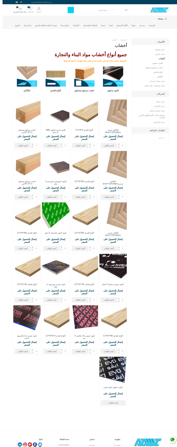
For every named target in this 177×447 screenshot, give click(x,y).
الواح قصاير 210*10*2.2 (53, 336)
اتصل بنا (114, 445)
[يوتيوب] (27, 444)
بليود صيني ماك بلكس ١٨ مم (81, 337)
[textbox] (89, 10)
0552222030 (61, 445)
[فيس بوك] (32, 444)
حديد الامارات (156, 106)
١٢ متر (159, 138)
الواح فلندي (53, 90)
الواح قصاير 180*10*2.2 (110, 336)
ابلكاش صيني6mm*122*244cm (110, 182)
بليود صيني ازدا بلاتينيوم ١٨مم (24, 337)
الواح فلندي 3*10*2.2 (82, 130)
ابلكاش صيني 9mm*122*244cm (110, 234)
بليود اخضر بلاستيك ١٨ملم (53, 233)
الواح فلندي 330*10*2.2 (82, 181)
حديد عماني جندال (154, 111)
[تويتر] (37, 444)
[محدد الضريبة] (36, 2)
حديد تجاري (157, 54)
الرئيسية (121, 40)
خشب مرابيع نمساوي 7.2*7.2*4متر (24, 182)
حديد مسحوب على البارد (152, 85)
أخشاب (159, 58)
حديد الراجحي (156, 122)
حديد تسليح (157, 49)
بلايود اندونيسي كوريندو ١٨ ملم (53, 182)
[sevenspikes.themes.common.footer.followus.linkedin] (17, 444)
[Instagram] (22, 444)
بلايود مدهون (110, 90)
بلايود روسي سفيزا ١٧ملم (110, 284)
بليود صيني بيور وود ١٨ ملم (53, 285)
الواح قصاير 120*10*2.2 (24, 284)
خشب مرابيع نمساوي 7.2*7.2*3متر (24, 131)
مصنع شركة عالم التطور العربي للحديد (149, 116)
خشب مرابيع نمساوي (82, 90)
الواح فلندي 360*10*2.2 (82, 233)
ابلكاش (24, 90)
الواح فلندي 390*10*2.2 (24, 233)
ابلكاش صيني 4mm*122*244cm (110, 131)
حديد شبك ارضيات (154, 81)
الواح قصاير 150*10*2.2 (82, 284)
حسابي (36, 12)
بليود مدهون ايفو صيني (110, 387)
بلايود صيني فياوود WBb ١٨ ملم (53, 131)
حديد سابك (157, 102)
